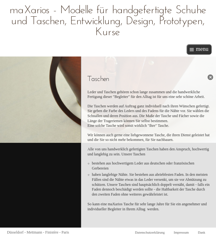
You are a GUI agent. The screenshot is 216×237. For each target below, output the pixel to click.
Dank (201, 232)
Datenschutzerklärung (150, 232)
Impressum (181, 232)
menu (202, 49)
